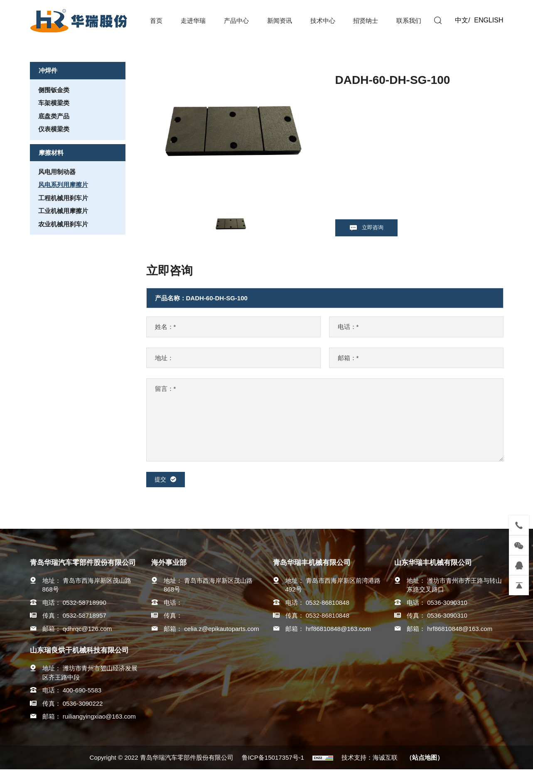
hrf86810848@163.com (338, 632)
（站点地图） (424, 761)
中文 (461, 20)
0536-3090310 (447, 605)
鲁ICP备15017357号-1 (273, 761)
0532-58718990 (84, 605)
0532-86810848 (327, 605)
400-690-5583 (82, 693)
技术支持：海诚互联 (369, 761)
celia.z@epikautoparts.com (221, 632)
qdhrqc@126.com (87, 632)
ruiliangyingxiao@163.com (99, 719)
